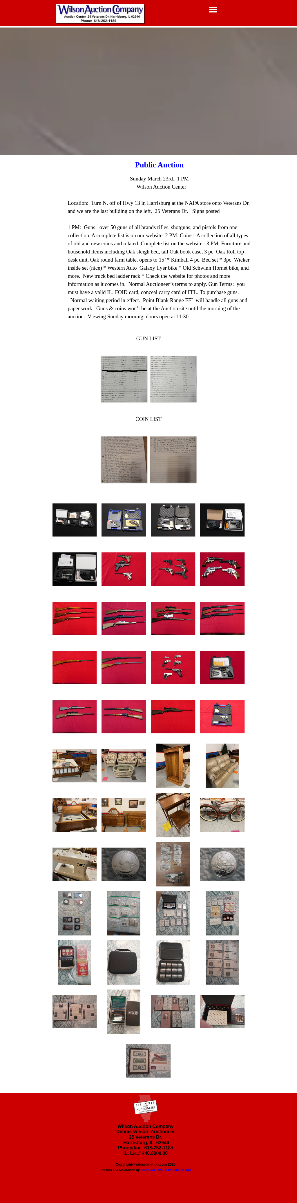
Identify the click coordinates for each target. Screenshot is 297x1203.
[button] (123, 379)
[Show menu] (213, 9)
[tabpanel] (148, 244)
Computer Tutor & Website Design (166, 1170)
